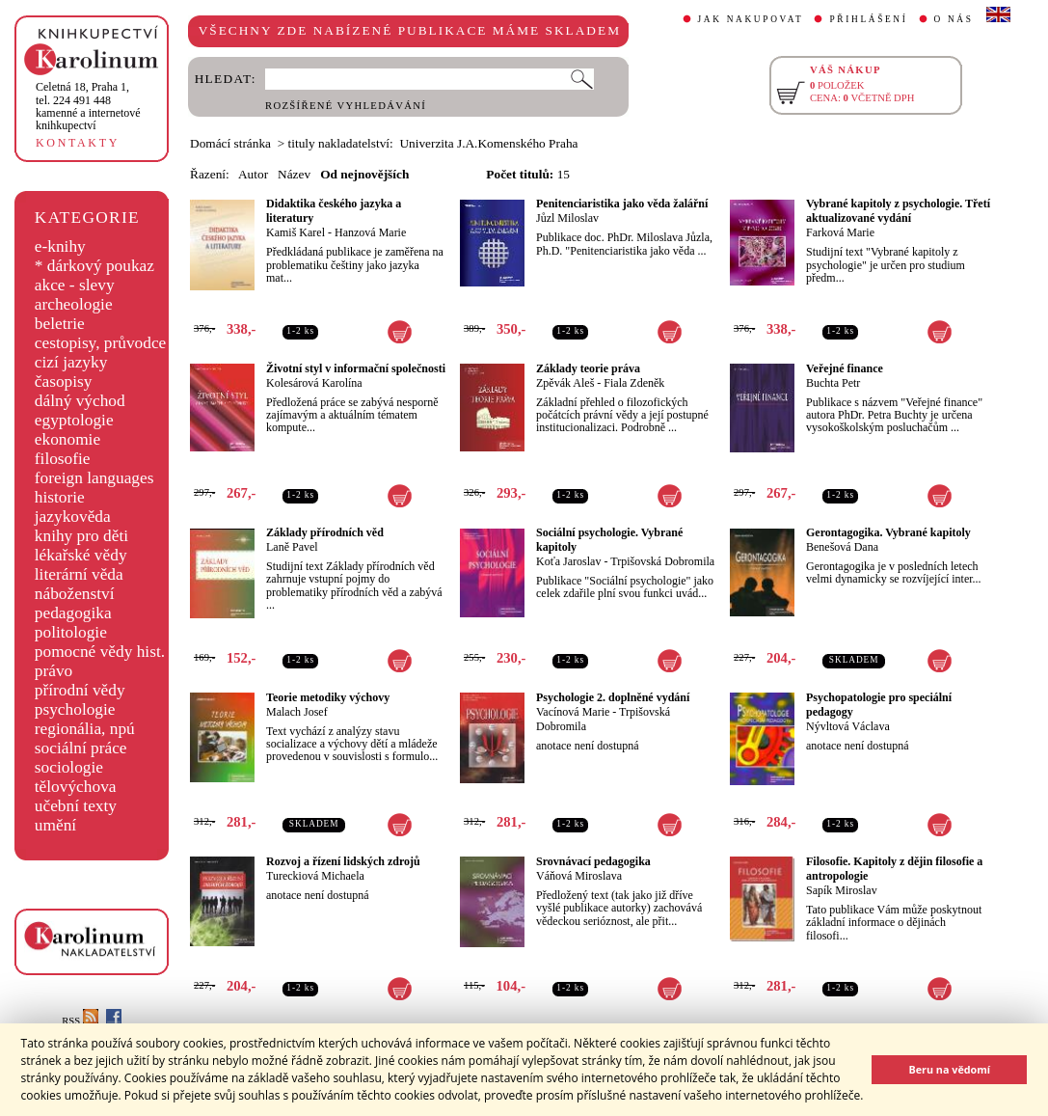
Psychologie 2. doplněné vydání (612, 697)
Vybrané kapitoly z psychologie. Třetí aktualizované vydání (898, 211)
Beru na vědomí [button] (949, 1069)
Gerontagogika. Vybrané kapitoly (888, 532)
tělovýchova (76, 786)
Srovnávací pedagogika (593, 861)
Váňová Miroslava (579, 876)
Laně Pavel (292, 547)
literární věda (79, 574)
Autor (253, 174)
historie (60, 497)
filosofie (63, 458)
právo (53, 671)
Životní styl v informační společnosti (355, 368)
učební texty (76, 806)
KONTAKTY (78, 143)
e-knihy (60, 246)
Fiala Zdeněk (634, 383)
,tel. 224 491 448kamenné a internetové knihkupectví (88, 106)
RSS (80, 1021)
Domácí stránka (230, 143)
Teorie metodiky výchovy (328, 697)
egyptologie (74, 420)
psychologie (75, 709)
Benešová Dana (842, 547)
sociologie (69, 767)
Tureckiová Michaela (315, 876)
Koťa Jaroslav (568, 561)
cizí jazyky (71, 362)
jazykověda (73, 516)
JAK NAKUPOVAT (751, 19)
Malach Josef (297, 712)
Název (294, 174)
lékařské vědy (81, 555)
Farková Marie (840, 232)
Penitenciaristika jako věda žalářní (622, 203)
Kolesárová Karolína (314, 383)
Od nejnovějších (364, 174)
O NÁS (954, 19)
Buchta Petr (833, 383)
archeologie (74, 304)
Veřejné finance (844, 368)
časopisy (64, 381)
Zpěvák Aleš (565, 383)
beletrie (60, 323)
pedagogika (73, 613)
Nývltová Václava (848, 726)
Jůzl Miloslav (567, 218)
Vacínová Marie (572, 712)
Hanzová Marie (370, 232)
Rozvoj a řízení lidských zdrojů (343, 861)
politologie (71, 632)
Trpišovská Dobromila (662, 561)
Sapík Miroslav (841, 890)
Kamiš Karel (295, 232)
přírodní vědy (80, 690)
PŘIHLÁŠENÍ (868, 19)
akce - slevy (75, 285)
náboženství (75, 594)
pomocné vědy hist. (100, 651)
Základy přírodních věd (325, 532)
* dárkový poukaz (94, 266)
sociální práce (81, 748)
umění (55, 825)
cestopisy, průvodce (101, 343)
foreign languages (94, 478)
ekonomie (67, 439)
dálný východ (80, 401)
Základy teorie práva (588, 368)
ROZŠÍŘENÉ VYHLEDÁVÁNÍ (345, 105)
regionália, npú (85, 729)
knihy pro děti (81, 536)
